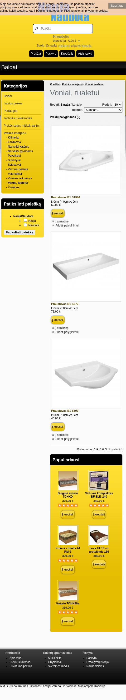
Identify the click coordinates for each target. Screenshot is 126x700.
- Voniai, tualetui (17, 183)
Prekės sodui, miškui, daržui (21, 125)
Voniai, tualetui (94, 84)
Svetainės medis (58, 666)
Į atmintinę (61, 221)
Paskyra (51, 53)
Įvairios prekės (13, 103)
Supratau (117, 5)
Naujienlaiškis (95, 666)
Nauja (32, 220)
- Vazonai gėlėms (17, 169)
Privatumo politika (21, 666)
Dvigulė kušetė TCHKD (68, 495)
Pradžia (36, 53)
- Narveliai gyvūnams (19, 151)
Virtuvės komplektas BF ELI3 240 (99, 495)
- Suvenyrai (13, 160)
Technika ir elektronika (18, 118)
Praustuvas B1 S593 (64, 410)
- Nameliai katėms (17, 146)
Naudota (33, 225)
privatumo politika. (96, 10)
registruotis (84, 45)
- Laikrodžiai (14, 142)
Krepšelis (67, 53)
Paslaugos (10, 111)
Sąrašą (65, 104)
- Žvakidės (12, 187)
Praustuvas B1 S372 (64, 304)
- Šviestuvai (13, 164)
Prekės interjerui (15, 133)
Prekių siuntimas (20, 662)
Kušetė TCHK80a (67, 603)
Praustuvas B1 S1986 (65, 197)
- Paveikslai (13, 155)
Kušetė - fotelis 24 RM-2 (68, 550)
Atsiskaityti (85, 53)
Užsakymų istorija (97, 662)
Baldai (9, 67)
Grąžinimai (55, 662)
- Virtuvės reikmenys (19, 178)
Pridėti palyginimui (66, 225)
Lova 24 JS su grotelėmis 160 (99, 550)
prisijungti (64, 45)
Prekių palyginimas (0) (65, 117)
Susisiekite (55, 658)
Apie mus (15, 658)
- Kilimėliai (12, 137)
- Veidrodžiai (14, 173)
